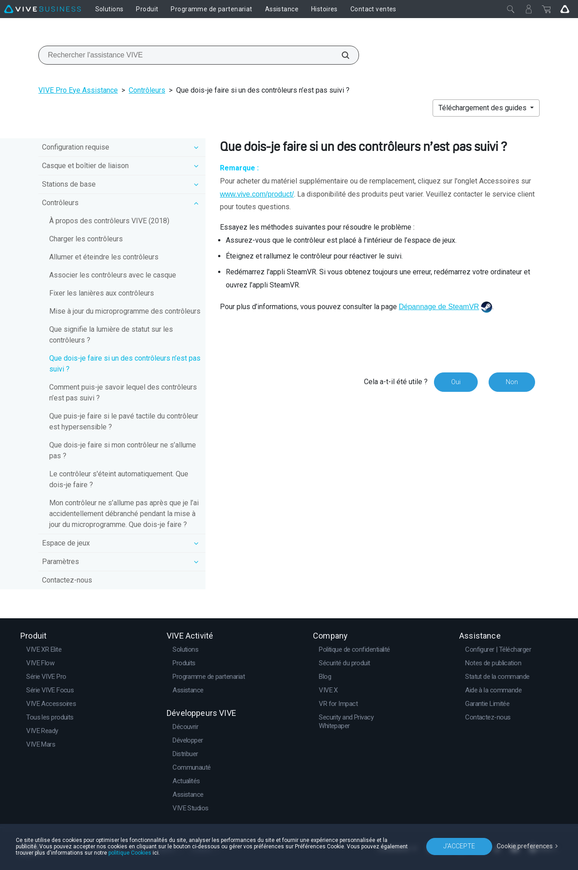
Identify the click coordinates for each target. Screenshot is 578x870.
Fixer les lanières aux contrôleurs (101, 293)
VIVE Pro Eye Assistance (78, 90)
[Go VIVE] (565, 9)
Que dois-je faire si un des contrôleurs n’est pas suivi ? (124, 363)
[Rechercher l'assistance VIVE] (340, 55)
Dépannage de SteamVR (439, 306)
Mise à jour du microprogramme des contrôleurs (124, 311)
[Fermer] (511, 9)
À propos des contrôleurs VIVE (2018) (109, 220)
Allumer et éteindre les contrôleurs (103, 257)
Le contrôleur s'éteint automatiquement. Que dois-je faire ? (118, 479)
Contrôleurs (147, 90)
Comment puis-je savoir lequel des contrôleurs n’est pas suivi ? (123, 392)
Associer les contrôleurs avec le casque (112, 275)
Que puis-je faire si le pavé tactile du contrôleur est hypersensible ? (123, 421)
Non (512, 382)
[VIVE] (42, 9)
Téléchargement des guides (483, 107)
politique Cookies (129, 853)
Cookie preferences (525, 846)
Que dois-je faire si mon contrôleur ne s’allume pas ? (122, 450)
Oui (456, 382)
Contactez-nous (67, 580)
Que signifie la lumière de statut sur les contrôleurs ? (111, 334)
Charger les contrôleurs (86, 239)
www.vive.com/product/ (257, 194)
